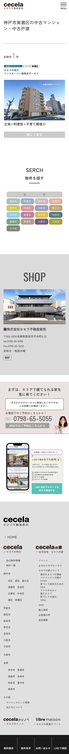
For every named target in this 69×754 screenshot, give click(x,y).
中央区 (20, 593)
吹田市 (55, 214)
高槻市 (13, 221)
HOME (12, 536)
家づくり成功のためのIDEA (52, 585)
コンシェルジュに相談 (18, 702)
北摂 (5, 663)
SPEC (42, 605)
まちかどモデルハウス (50, 565)
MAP (7, 357)
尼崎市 (27, 208)
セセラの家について (49, 570)
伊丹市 (13, 208)
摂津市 (27, 221)
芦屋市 (27, 201)
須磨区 (11, 587)
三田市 (55, 221)
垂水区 (25, 580)
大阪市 (41, 221)
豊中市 (55, 208)
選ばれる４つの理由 (50, 574)
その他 (13, 228)
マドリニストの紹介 (50, 577)
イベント (43, 560)
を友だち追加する (47, 488)
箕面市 (27, 214)
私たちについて (14, 707)
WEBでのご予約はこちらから (27, 426)
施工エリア (46, 593)
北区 (10, 580)
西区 (17, 580)
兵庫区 (11, 593)
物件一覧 (11, 565)
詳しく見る (34, 134)
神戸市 (41, 201)
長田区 (20, 587)
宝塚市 (55, 201)
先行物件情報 (13, 560)
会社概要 (43, 620)
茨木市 (41, 214)
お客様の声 (44, 615)
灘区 (10, 600)
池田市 (13, 214)
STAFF (43, 580)
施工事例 (43, 610)
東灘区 (18, 600)
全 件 (38, 194)
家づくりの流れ (48, 596)
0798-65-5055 (32, 418)
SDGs (43, 600)
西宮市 (13, 201)
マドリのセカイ (48, 590)
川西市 (41, 208)
